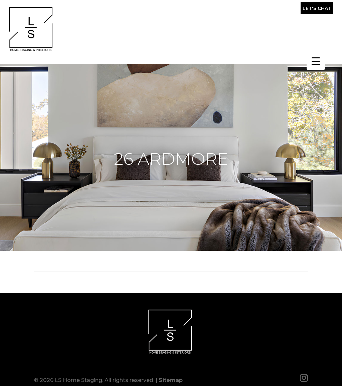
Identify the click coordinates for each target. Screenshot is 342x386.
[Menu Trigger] (316, 61)
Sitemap (171, 377)
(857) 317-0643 (260, 10)
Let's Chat (317, 8)
